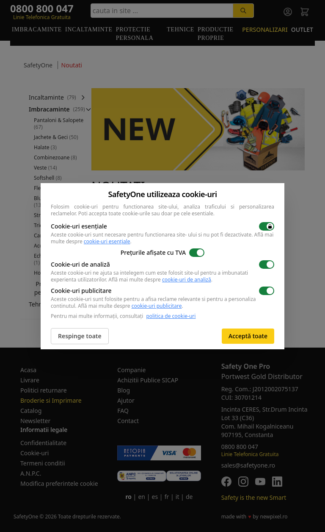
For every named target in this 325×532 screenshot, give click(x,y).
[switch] (266, 226)
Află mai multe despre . (160, 279)
